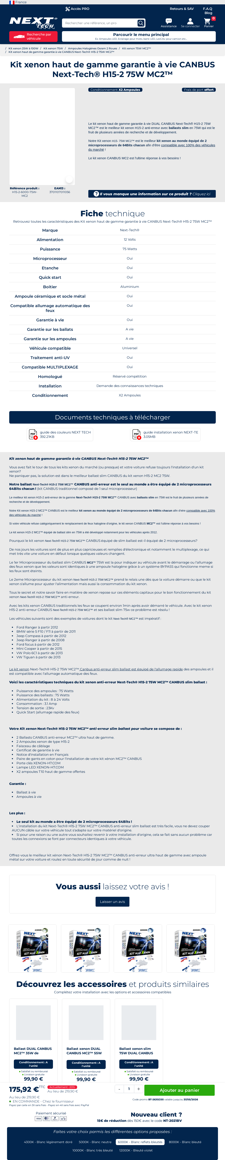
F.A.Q (207, 9)
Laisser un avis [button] (112, 902)
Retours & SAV (182, 9)
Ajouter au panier (179, 1090)
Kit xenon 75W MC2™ (136, 48)
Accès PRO (77, 9)
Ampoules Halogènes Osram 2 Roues (92, 48)
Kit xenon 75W (53, 48)
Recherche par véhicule (32, 36)
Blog (208, 13)
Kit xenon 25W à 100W (23, 48)
